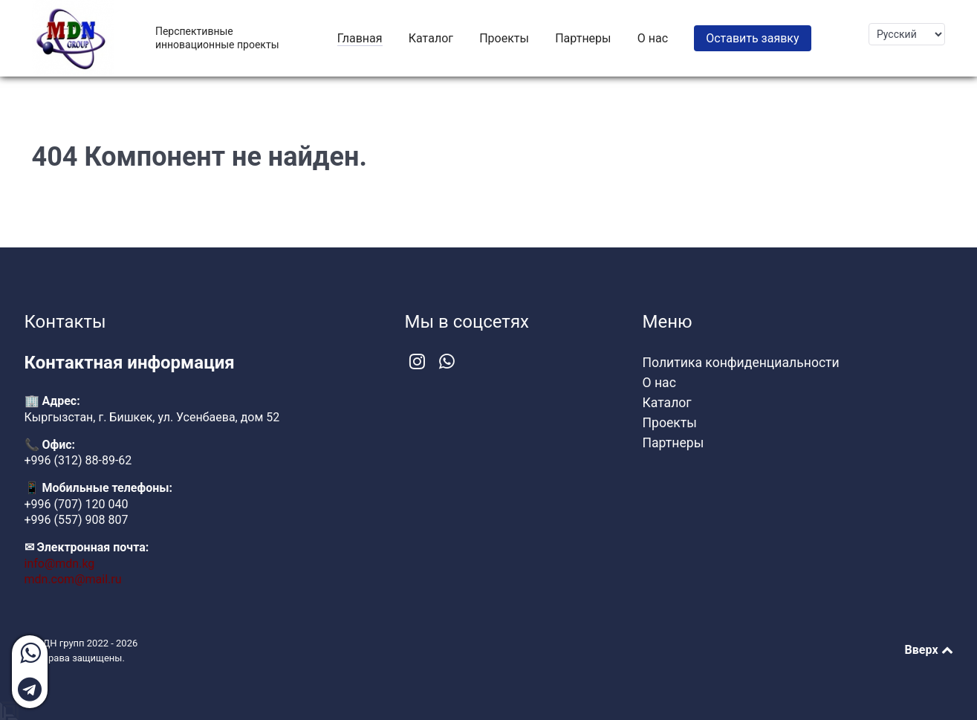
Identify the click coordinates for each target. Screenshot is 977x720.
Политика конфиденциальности (741, 362)
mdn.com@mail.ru (73, 579)
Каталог (667, 402)
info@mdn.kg (60, 564)
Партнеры (673, 442)
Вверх (929, 650)
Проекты (670, 422)
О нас (659, 382)
